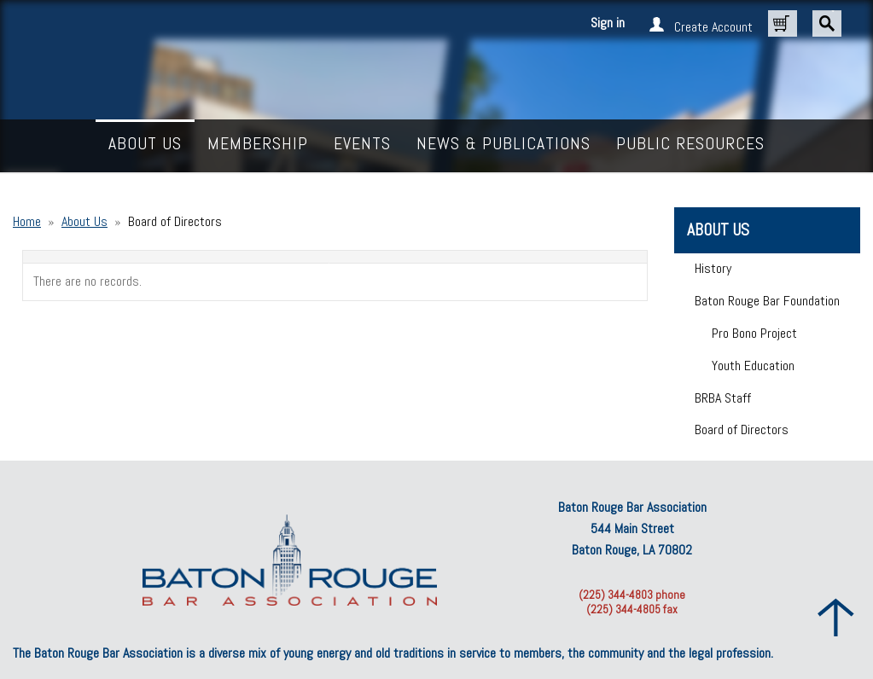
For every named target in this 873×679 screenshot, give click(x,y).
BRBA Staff (723, 398)
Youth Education (753, 365)
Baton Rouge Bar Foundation (767, 301)
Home (27, 221)
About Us (84, 221)
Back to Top (837, 617)
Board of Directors (742, 429)
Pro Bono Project (754, 333)
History (713, 268)
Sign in (608, 23)
